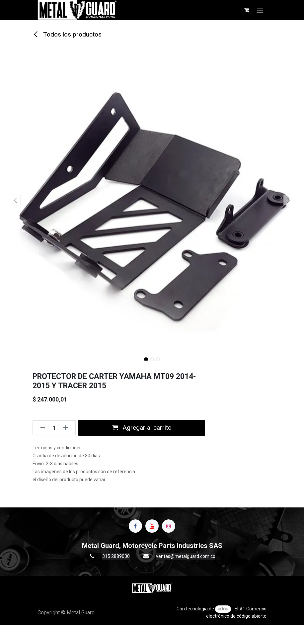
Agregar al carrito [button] (142, 427)
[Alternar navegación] (259, 10)
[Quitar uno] (40, 427)
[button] (15, 200)
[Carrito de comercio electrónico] (246, 10)
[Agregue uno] (67, 427)
